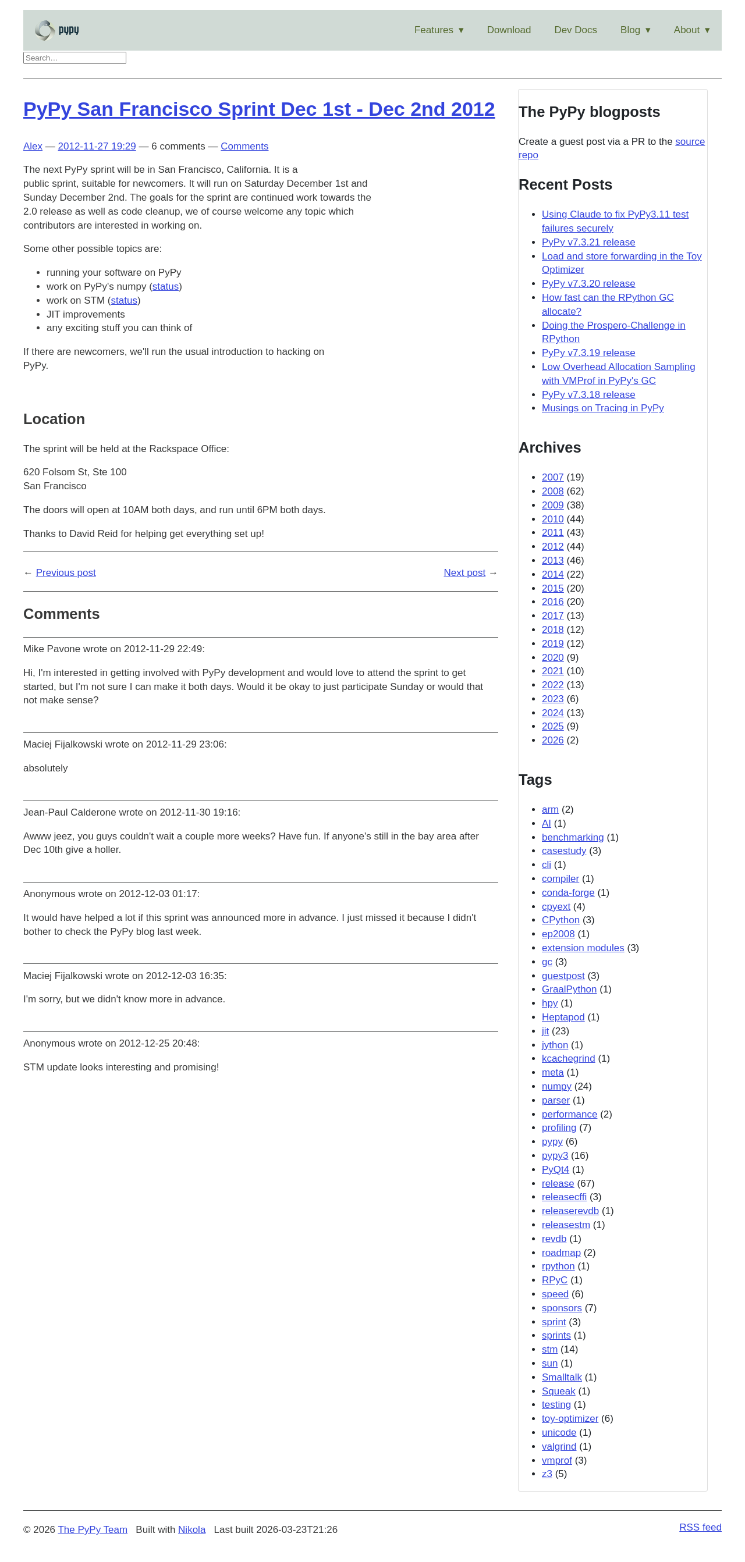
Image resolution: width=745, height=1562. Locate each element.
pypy (552, 1141)
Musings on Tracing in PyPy (603, 408)
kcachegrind (568, 1058)
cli (546, 864)
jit (545, 1031)
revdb (554, 1238)
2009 (553, 505)
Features (433, 29)
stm (550, 1349)
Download (509, 29)
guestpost (563, 975)
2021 (553, 671)
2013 (553, 560)
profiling (559, 1127)
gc (547, 961)
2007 (553, 477)
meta (553, 1072)
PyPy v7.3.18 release (589, 394)
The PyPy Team (92, 1529)
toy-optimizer (570, 1418)
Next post (464, 572)
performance (569, 1114)
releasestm (566, 1224)
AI (546, 823)
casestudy (564, 850)
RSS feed (700, 1527)
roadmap (561, 1252)
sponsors (562, 1308)
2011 (553, 532)
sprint (554, 1322)
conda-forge (568, 892)
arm (550, 809)
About (687, 29)
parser (556, 1100)
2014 (553, 574)
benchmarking (573, 837)
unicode (559, 1432)
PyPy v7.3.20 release (589, 283)
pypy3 (555, 1155)
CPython (561, 920)
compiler (560, 878)
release (558, 1183)
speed (555, 1294)
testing (556, 1404)
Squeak (559, 1391)
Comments (244, 146)
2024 (553, 712)
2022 (553, 685)
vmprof (557, 1460)
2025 (553, 726)
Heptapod (563, 1017)
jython (555, 1045)
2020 (553, 657)
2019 (553, 643)
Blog (630, 29)
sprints (556, 1335)
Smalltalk (562, 1377)
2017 (553, 615)
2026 (553, 740)
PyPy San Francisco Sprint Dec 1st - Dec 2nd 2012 (259, 109)
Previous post (66, 572)
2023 (553, 698)
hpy (550, 1003)
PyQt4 (555, 1169)
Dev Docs (575, 29)
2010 (553, 519)
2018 (553, 629)
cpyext (556, 906)
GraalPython (569, 989)
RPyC (554, 1280)
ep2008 (558, 934)
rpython (558, 1266)
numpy (557, 1086)
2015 (553, 588)
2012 (553, 546)
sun (550, 1363)
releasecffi (564, 1196)
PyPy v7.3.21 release (589, 242)
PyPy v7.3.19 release (589, 352)
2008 (553, 491)
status (165, 286)
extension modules (583, 947)
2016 (553, 601)
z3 (547, 1473)
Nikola (191, 1529)
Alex (32, 146)
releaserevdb (570, 1210)
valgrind (559, 1446)
